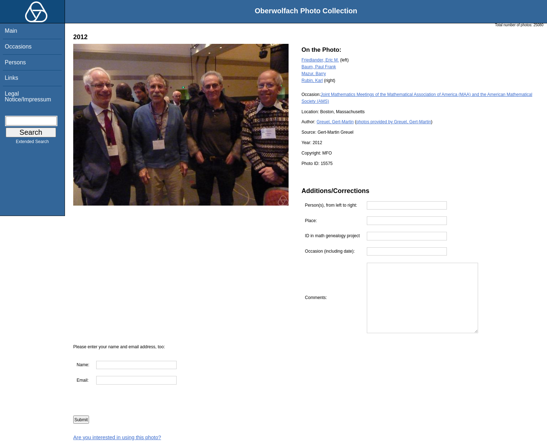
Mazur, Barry (313, 73)
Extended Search (32, 143)
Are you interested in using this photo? (117, 437)
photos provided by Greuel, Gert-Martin (393, 121)
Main (11, 31)
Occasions (18, 46)
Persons (15, 62)
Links (11, 78)
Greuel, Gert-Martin (335, 121)
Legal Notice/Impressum (28, 96)
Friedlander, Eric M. (320, 60)
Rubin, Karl (312, 80)
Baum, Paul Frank (318, 66)
